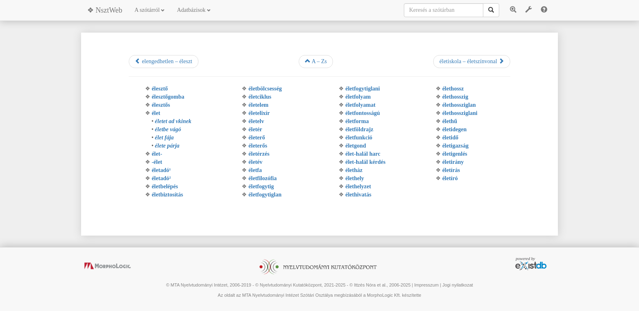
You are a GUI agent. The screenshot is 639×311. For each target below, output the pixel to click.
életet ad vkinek (173, 121)
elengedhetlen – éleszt (163, 61)
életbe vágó (168, 129)
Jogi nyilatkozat (457, 284)
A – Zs (316, 61)
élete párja (167, 146)
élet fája (164, 138)
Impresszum (426, 284)
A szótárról (149, 10)
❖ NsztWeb (104, 10)
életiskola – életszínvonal (471, 61)
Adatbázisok (193, 10)
